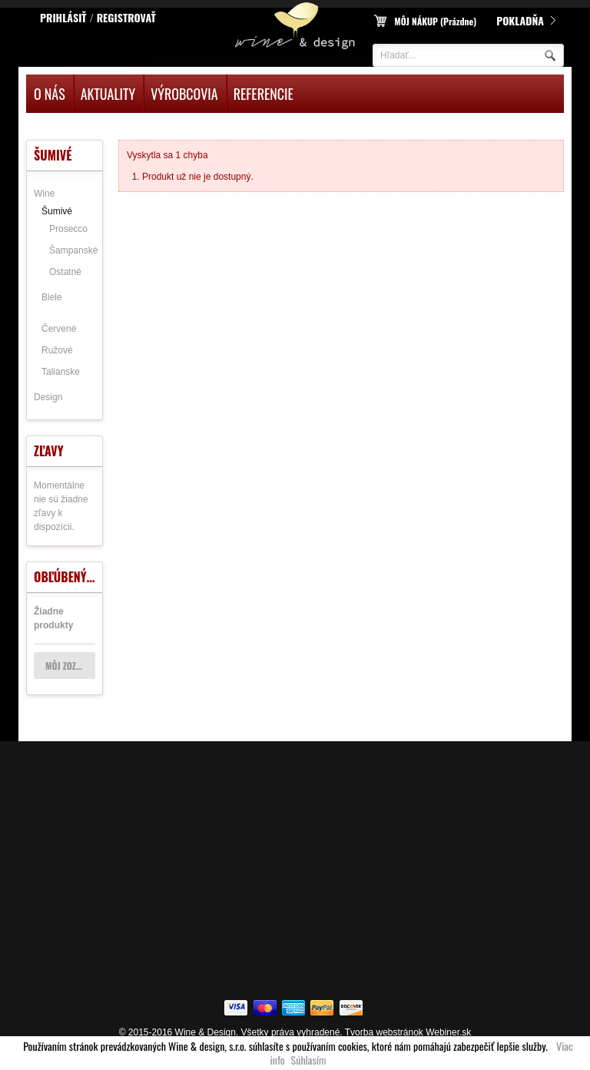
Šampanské (73, 250)
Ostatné (65, 272)
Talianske (60, 371)
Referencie (263, 94)
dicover (353, 1008)
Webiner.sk (448, 1032)
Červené (58, 328)
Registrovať (126, 17)
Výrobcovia (184, 94)
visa (237, 1008)
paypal (323, 1008)
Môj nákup (435, 21)
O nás (49, 94)
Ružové (57, 350)
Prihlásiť (63, 17)
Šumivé (56, 211)
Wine (44, 193)
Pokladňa (520, 20)
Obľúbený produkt (86, 577)
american (295, 1008)
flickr (267, 1008)
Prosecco (68, 229)
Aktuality (108, 94)
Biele (51, 297)
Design (48, 397)
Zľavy (49, 451)
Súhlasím (308, 1060)
